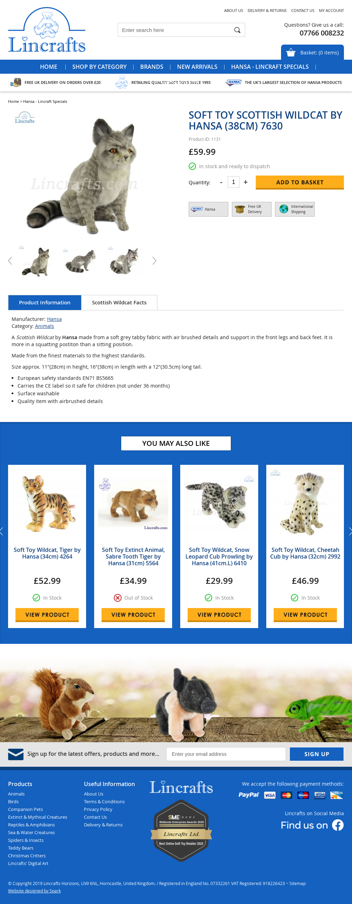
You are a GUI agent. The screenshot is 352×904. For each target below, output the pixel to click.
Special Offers (176, 81)
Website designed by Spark (34, 890)
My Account (331, 10)
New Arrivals (197, 67)
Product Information (45, 302)
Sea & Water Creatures (31, 832)
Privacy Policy (98, 809)
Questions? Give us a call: (314, 24)
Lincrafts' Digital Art (28, 863)
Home (48, 67)
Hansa (54, 319)
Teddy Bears (20, 848)
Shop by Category (99, 67)
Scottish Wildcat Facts (119, 302)
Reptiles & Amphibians (31, 824)
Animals (44, 326)
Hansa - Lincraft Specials (270, 67)
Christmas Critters (27, 855)
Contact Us (302, 10)
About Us (233, 10)
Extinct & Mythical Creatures (37, 817)
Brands (151, 67)
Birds (13, 801)
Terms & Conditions (104, 801)
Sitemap (297, 883)
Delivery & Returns (267, 10)
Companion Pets (25, 809)
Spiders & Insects (26, 840)
